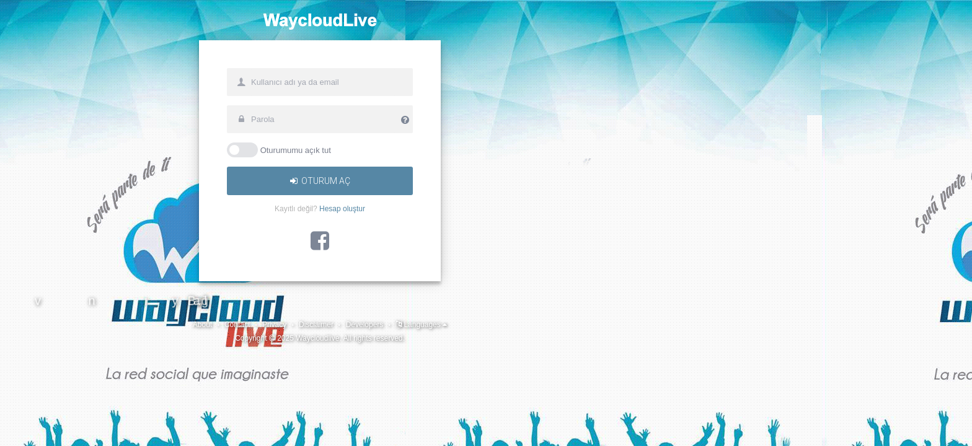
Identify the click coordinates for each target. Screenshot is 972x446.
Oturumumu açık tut (461, 204)
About (25, 427)
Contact (69, 427)
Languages (309, 427)
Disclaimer (169, 427)
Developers (231, 427)
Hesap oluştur (508, 263)
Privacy (116, 427)
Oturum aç (486, 235)
